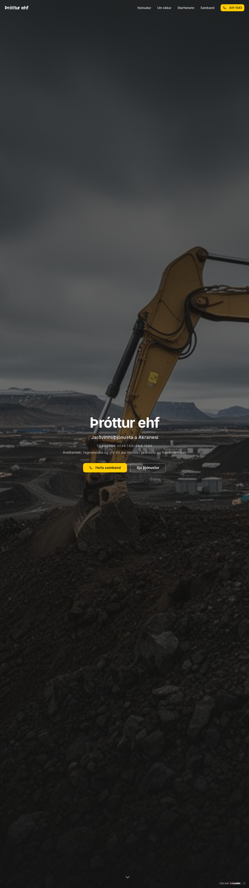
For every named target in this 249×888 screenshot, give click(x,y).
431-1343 (232, 7)
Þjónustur (144, 8)
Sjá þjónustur (148, 468)
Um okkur (164, 8)
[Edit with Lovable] (230, 883)
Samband (207, 8)
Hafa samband (105, 468)
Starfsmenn (186, 8)
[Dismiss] (244, 883)
